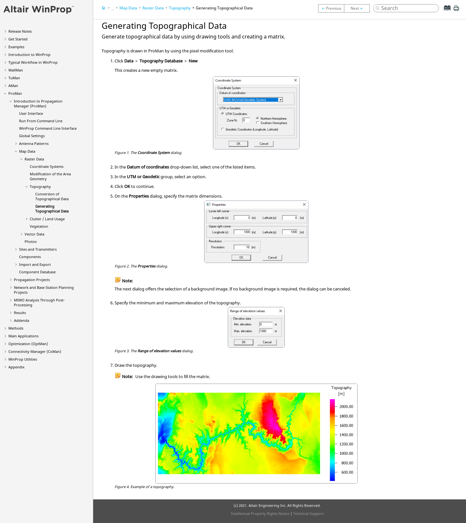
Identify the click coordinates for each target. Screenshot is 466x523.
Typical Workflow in (33, 62)
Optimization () (28, 343)
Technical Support (308, 513)
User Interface (31, 113)
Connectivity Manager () (34, 351)
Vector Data (34, 234)
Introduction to (29, 54)
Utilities (22, 359)
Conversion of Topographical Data (52, 196)
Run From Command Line (40, 120)
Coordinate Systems (46, 166)
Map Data (27, 151)
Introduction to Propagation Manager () (38, 103)
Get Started (18, 39)
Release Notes (20, 31)
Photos (31, 241)
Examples (16, 46)
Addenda (21, 320)
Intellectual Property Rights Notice (260, 513)
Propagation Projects (32, 279)
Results (20, 312)
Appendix (16, 367)
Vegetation (39, 226)
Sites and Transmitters (38, 249)
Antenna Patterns (34, 143)
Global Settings (32, 135)
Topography (40, 186)
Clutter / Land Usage (47, 218)
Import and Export (35, 264)
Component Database (37, 271)
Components (30, 256)
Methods (15, 328)
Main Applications (23, 335)
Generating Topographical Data (52, 208)
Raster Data (34, 159)
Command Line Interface (48, 128)
